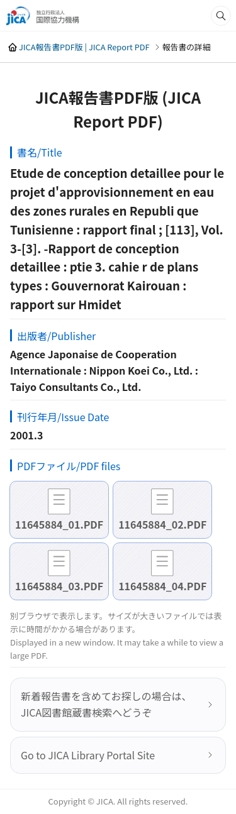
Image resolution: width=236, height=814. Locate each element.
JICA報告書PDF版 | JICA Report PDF (84, 47)
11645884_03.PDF (59, 585)
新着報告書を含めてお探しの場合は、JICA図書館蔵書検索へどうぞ (106, 704)
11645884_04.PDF (162, 585)
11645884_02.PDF (162, 524)
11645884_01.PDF (59, 524)
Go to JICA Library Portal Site (88, 754)
